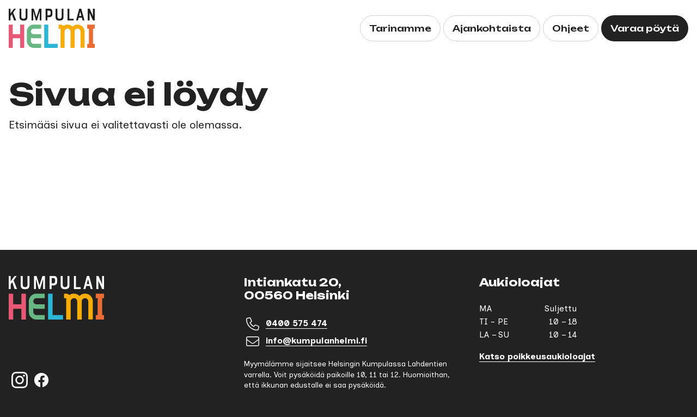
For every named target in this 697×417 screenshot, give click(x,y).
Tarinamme (400, 28)
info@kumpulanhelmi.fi (316, 340)
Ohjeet (570, 28)
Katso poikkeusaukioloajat (537, 356)
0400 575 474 (296, 323)
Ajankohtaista (492, 28)
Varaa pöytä (644, 28)
